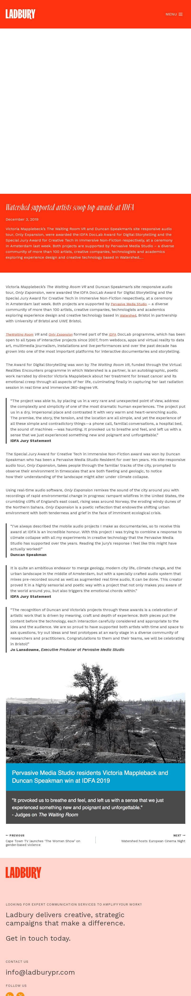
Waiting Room (25, 857)
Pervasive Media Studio (132, 827)
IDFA (122, 857)
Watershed (129, 838)
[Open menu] (174, 14)
